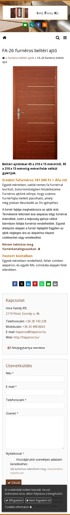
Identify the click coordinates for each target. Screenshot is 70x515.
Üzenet (12, 413)
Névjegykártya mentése (26, 348)
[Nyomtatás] (55, 284)
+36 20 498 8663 (33, 327)
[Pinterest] (35, 284)
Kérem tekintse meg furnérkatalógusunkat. (19, 246)
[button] (65, 37)
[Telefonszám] (32, 25)
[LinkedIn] (28, 284)
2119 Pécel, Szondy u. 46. (23, 314)
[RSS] (44, 25)
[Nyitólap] (35, 12)
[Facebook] (38, 25)
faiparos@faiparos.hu (31, 332)
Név (10, 373)
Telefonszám (16, 400)
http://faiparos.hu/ (26, 337)
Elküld (13, 483)
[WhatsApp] (42, 284)
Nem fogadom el (38, 500)
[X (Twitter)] (22, 284)
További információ (17, 507)
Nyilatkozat (15, 453)
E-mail (11, 387)
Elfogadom (14, 500)
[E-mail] (25, 25)
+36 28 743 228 (35, 321)
